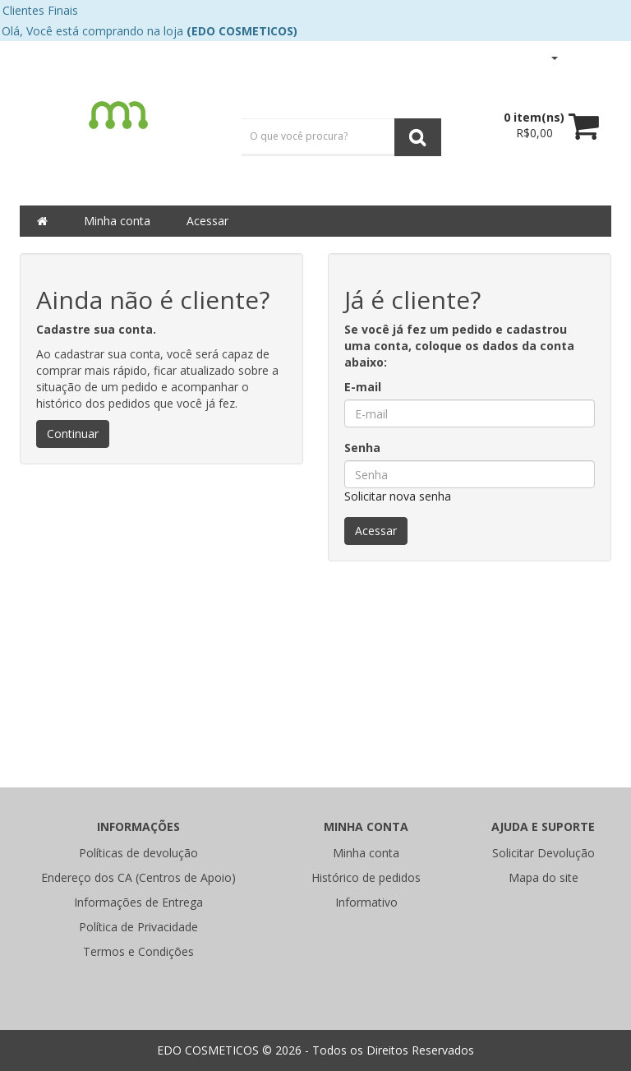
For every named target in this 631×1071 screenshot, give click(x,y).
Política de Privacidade (138, 927)
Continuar (73, 433)
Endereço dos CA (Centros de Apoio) (138, 877)
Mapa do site (543, 877)
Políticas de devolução (138, 853)
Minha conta (117, 221)
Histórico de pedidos (366, 877)
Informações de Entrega (138, 902)
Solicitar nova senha (397, 496)
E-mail (362, 387)
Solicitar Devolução (543, 853)
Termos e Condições (138, 951)
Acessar (207, 221)
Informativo (366, 902)
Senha (362, 447)
